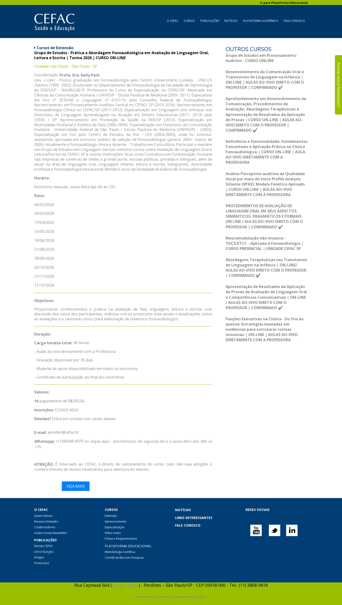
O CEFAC (172, 21)
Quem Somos (43, 516)
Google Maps (125, 585)
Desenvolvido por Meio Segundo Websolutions (171, 597)
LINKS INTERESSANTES (193, 517)
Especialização (114, 527)
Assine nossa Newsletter (50, 533)
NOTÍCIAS (183, 510)
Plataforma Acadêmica (260, 21)
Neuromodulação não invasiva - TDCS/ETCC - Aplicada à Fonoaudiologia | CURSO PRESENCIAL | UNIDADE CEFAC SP (265, 243)
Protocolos (41, 563)
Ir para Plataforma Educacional (284, 3)
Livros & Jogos (43, 552)
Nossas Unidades (46, 521)
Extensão (111, 516)
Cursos (189, 21)
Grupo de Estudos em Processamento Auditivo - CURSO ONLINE (261, 58)
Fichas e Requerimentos (121, 539)
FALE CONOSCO (187, 525)
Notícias (230, 21)
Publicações (209, 21)
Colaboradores (44, 527)
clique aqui (99, 441)
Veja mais (75, 486)
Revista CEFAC (43, 546)
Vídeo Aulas (113, 533)
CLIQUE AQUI (67, 410)
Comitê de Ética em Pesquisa (124, 558)
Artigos (39, 557)
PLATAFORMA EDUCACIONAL (128, 546)
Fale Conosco (294, 21)
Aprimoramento (116, 521)
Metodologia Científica (120, 552)
